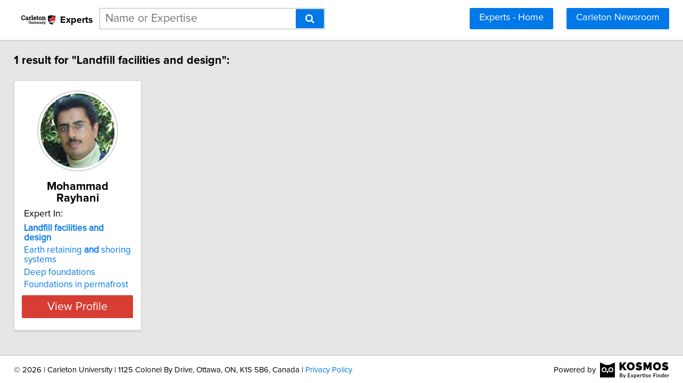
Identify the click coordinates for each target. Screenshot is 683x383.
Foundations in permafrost (84, 263)
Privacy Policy (328, 369)
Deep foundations (68, 251)
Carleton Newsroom (618, 17)
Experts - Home (511, 17)
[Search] (310, 18)
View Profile (100, 285)
